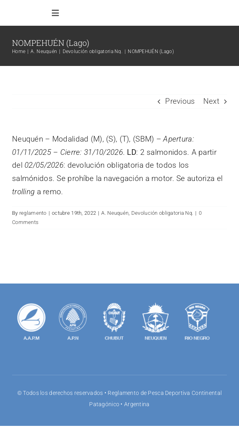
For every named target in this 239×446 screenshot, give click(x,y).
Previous (180, 101)
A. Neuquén (115, 213)
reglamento (33, 213)
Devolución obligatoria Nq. (162, 213)
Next (211, 101)
